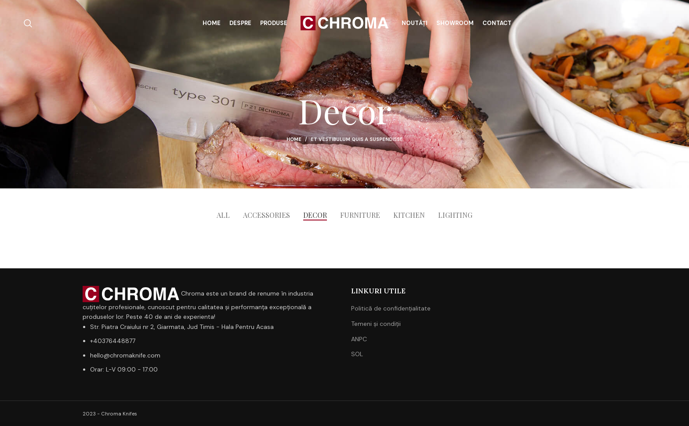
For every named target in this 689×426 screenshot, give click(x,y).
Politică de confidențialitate (391, 308)
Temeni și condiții (376, 324)
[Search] (28, 23)
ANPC (359, 339)
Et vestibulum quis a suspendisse (357, 139)
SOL (357, 354)
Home (293, 139)
